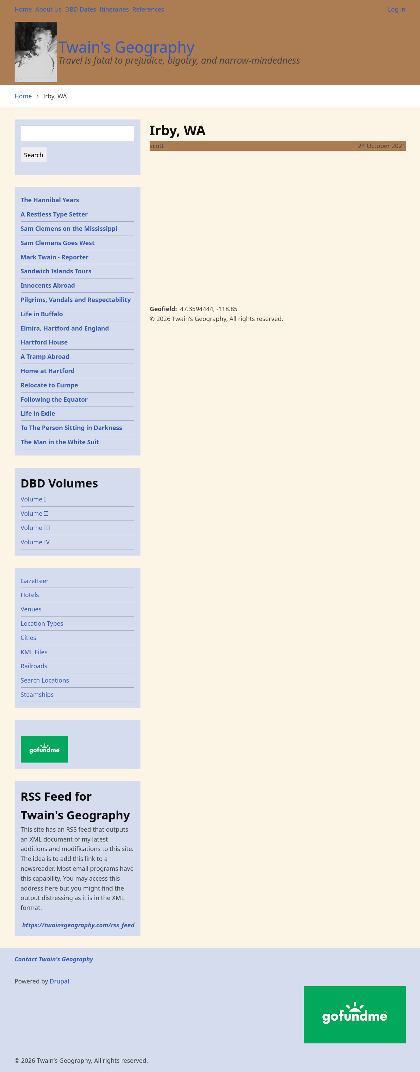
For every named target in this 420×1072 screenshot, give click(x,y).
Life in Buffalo (42, 314)
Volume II (34, 513)
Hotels (30, 595)
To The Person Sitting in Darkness (71, 427)
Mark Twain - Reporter (55, 257)
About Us (48, 9)
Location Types (42, 623)
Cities (28, 638)
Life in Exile (38, 413)
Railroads (34, 666)
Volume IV (35, 542)
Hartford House (44, 342)
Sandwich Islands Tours (56, 271)
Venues (31, 609)
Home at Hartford (48, 371)
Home (23, 9)
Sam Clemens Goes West (58, 243)
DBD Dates (80, 9)
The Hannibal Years (50, 200)
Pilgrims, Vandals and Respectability (76, 299)
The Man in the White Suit (60, 442)
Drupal (59, 981)
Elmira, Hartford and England (65, 328)
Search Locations (45, 680)
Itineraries (114, 9)
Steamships (37, 694)
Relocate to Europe (49, 385)
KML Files (34, 652)
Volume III (35, 528)
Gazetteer (35, 581)
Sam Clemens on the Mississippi (69, 228)
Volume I (33, 499)
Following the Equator (54, 399)
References (148, 9)
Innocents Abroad (48, 285)
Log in (397, 9)
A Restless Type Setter (54, 214)
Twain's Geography (126, 46)
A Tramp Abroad (45, 356)
